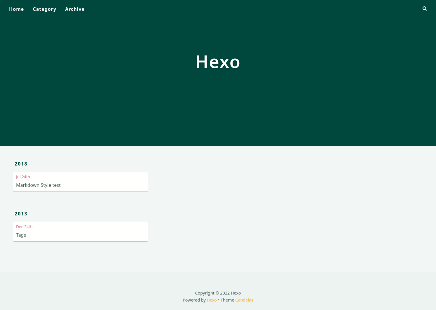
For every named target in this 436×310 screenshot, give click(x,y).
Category (44, 9)
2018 (21, 164)
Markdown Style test (38, 185)
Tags (21, 235)
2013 (21, 213)
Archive (75, 9)
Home (16, 9)
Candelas (244, 300)
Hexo (212, 300)
